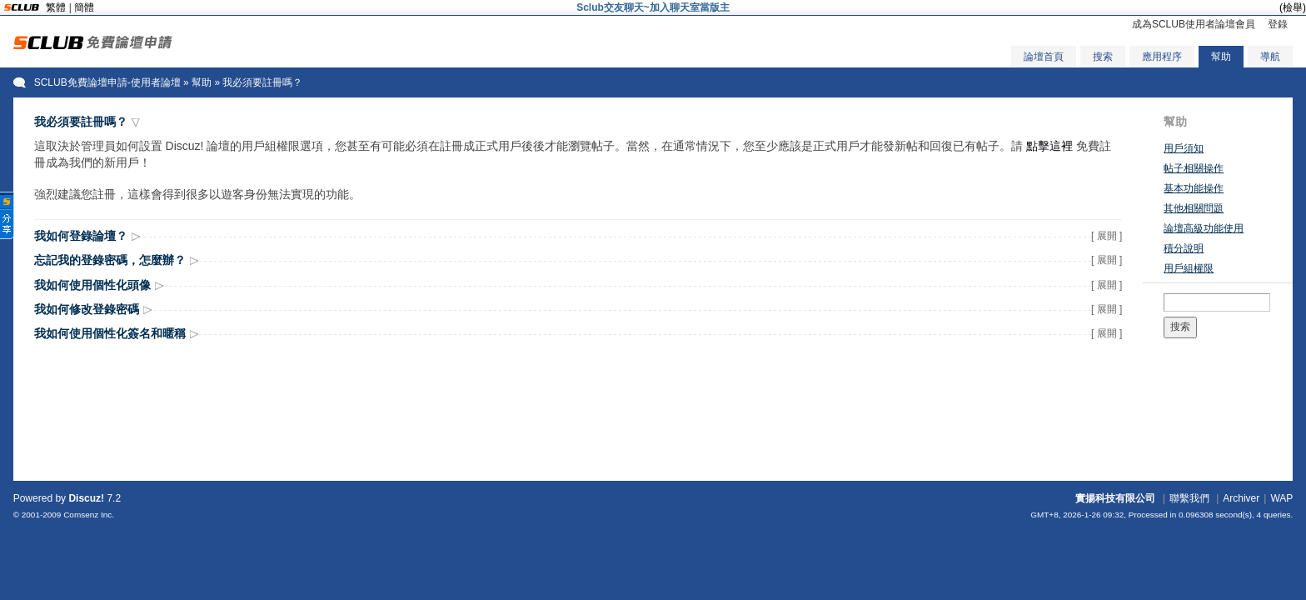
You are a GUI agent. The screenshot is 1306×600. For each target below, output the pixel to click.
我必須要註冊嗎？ (80, 121)
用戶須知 (1184, 148)
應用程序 (1162, 56)
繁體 (56, 7)
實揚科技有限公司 (1115, 498)
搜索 (1103, 56)
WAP (1281, 498)
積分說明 (1184, 248)
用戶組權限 (1189, 268)
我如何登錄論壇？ (80, 235)
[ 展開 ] (1106, 236)
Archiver (1241, 498)
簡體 (84, 7)
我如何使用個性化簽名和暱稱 (110, 333)
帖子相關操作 (1194, 168)
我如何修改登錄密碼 (86, 309)
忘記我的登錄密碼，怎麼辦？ (110, 260)
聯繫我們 (1189, 498)
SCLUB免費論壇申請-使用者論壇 (107, 82)
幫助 (1221, 56)
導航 (1270, 56)
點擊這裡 (1049, 145)
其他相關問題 (1194, 208)
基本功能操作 (1194, 188)
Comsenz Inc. (88, 514)
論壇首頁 (1044, 56)
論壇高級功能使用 (1204, 228)
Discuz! (86, 498)
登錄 (1278, 24)
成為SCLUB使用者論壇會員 (1193, 24)
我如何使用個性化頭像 (92, 285)
